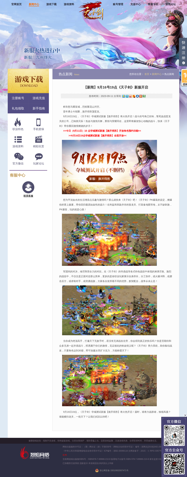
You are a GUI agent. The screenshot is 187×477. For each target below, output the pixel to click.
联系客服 (28, 196)
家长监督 (153, 459)
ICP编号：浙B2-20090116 (116, 451)
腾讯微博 (127, 96)
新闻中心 (34, 4)
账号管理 (118, 4)
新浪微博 (130, 96)
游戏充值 (39, 98)
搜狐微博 (134, 96)
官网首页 (16, 4)
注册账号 (18, 98)
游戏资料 (69, 4)
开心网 (140, 96)
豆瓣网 (144, 96)
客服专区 (153, 4)
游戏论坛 (170, 4)
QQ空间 (123, 96)
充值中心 (135, 4)
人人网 (137, 96)
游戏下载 (51, 4)
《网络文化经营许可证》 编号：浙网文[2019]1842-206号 (138, 447)
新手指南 (39, 108)
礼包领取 (18, 108)
